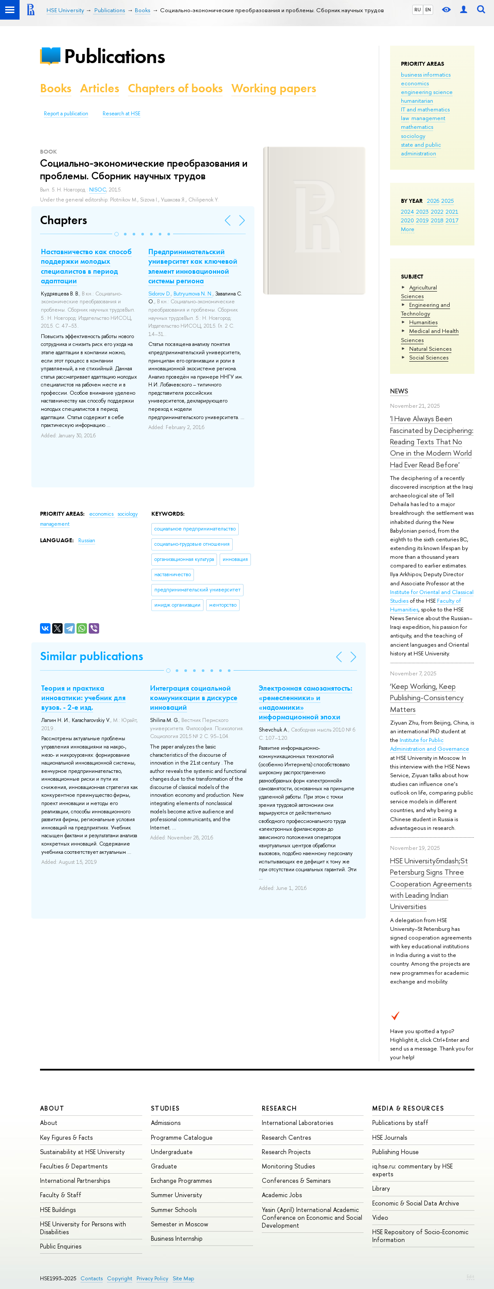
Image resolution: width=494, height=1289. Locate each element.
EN (428, 10)
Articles (99, 88)
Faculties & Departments (73, 1166)
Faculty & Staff (60, 1195)
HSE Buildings (58, 1209)
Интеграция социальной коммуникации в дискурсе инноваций (193, 697)
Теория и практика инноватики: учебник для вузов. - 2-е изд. (83, 697)
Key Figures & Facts (66, 1137)
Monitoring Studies (288, 1166)
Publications (114, 56)
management (428, 118)
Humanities (423, 322)
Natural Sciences (430, 348)
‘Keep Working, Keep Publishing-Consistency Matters (427, 697)
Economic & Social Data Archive (415, 1203)
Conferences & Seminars (296, 1180)
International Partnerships (75, 1180)
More (407, 229)
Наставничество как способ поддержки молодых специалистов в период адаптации (86, 266)
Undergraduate (172, 1152)
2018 (437, 220)
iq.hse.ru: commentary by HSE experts (412, 1170)
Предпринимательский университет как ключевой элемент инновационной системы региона (192, 266)
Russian (86, 540)
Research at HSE (121, 113)
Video (380, 1217)
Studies (165, 1108)
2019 (422, 220)
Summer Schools (174, 1209)
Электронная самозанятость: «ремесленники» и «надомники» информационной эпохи (305, 702)
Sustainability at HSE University (82, 1152)
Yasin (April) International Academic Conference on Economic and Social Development (312, 1217)
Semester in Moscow (179, 1224)
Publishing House (395, 1152)
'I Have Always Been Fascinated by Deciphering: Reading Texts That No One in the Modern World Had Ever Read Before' (432, 441)
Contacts (91, 1278)
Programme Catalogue (182, 1137)
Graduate (164, 1166)
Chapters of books (175, 88)
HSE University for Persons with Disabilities (83, 1228)
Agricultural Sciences (419, 291)
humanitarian (417, 100)
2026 (433, 201)
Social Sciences (428, 357)
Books (55, 88)
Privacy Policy (152, 1278)
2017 (452, 220)
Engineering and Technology (425, 309)
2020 (407, 220)
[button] (116, 234)
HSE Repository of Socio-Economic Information (420, 1236)
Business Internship (177, 1238)
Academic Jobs (282, 1195)
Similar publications (91, 656)
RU (417, 10)
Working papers (273, 88)
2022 (437, 211)
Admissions (165, 1122)
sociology (413, 136)
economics (415, 83)
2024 (407, 211)
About (52, 1108)
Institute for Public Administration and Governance (429, 744)
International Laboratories (297, 1122)
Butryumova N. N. (193, 293)
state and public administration (421, 149)
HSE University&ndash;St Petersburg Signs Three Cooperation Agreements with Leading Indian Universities (431, 883)
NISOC (97, 189)
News (399, 391)
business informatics (426, 74)
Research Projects (286, 1152)
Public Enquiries (60, 1246)
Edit (470, 1276)
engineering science (427, 92)
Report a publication (66, 113)
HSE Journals (389, 1137)
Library (381, 1188)
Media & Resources (408, 1108)
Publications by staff (400, 1122)
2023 (422, 211)
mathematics (417, 127)
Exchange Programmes (181, 1180)
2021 (452, 211)
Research (279, 1108)
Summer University (176, 1195)
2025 (447, 201)
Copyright (119, 1278)
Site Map (183, 1278)
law (405, 118)
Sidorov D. (159, 293)
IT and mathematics (425, 109)
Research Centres (286, 1137)
